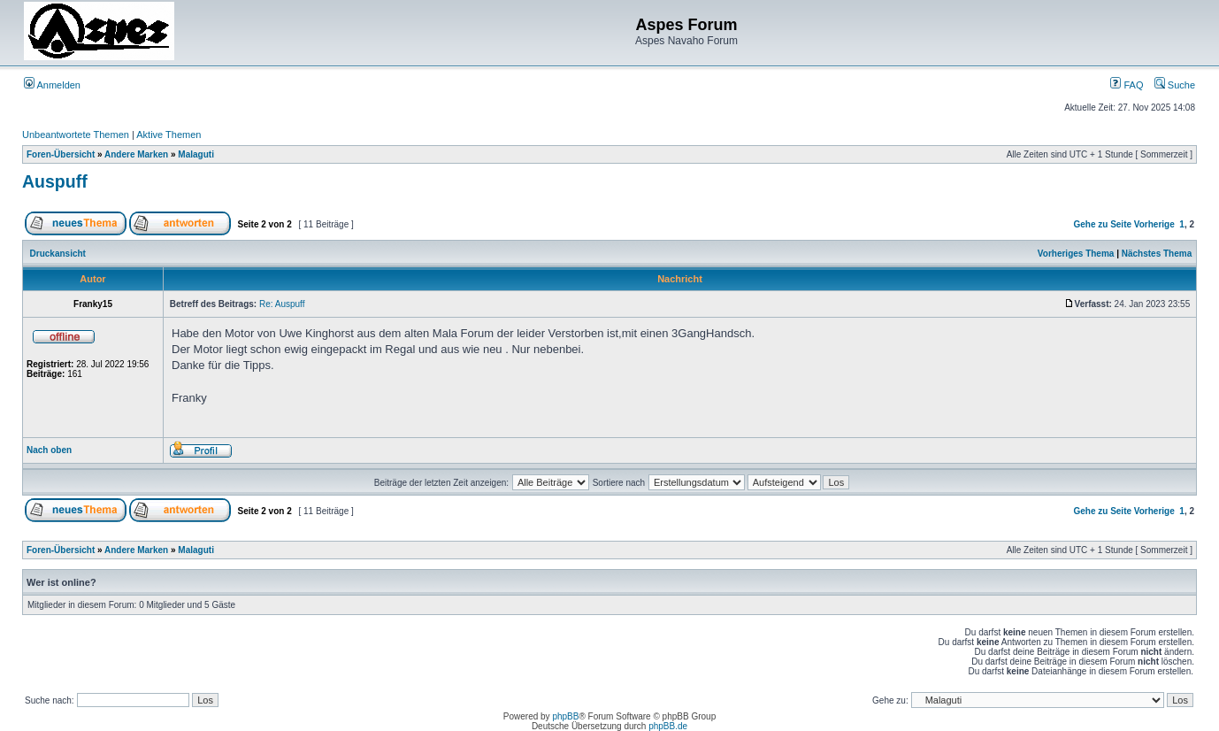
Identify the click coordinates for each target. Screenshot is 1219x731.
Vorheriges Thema (1076, 253)
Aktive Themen (168, 134)
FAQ (1126, 85)
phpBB (565, 716)
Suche (1174, 85)
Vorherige (1154, 224)
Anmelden (52, 85)
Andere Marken (136, 154)
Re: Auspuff (282, 304)
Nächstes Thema (1157, 253)
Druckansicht (58, 253)
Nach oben (49, 450)
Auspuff (55, 181)
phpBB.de (667, 726)
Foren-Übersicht (61, 154)
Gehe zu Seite (1102, 224)
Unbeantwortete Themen (75, 134)
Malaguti (196, 154)
